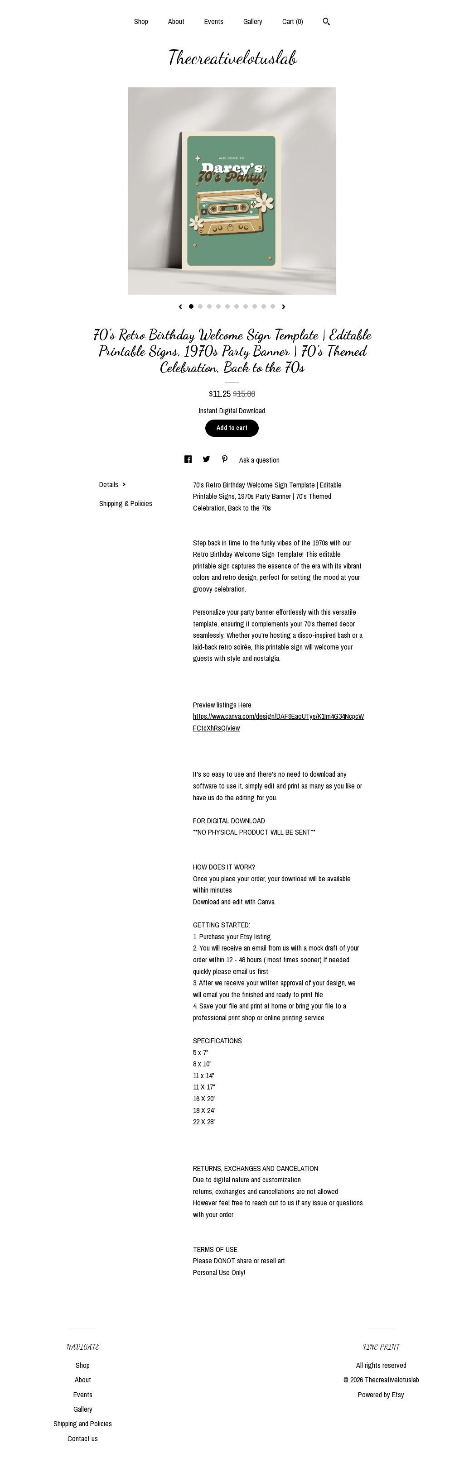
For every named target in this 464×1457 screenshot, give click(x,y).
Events (213, 21)
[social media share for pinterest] (225, 460)
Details (112, 484)
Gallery (252, 21)
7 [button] (245, 306)
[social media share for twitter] (207, 460)
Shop (141, 21)
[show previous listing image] (180, 307)
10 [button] (273, 306)
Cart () (292, 21)
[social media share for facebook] (188, 460)
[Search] (326, 23)
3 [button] (209, 306)
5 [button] (227, 306)
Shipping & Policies (125, 503)
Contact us (83, 1438)
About (176, 21)
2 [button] (200, 306)
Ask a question (259, 460)
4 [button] (218, 306)
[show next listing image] (283, 307)
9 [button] (263, 306)
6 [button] (236, 306)
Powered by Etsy (381, 1395)
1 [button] (191, 306)
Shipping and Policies (82, 1423)
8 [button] (254, 306)
